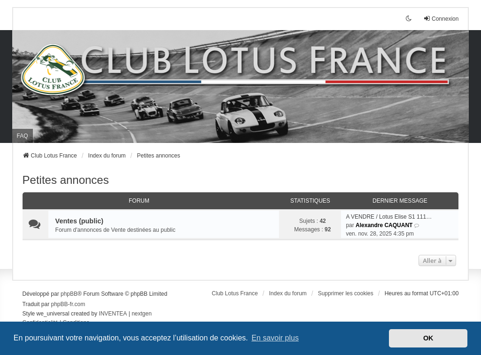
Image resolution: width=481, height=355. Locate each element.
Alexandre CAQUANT (384, 225)
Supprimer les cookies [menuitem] (345, 293)
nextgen (142, 313)
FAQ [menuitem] (22, 136)
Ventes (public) (79, 221)
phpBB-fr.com (68, 304)
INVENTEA (113, 313)
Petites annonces (66, 180)
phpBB (69, 294)
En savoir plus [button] (275, 338)
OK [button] (428, 338)
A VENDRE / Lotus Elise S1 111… (389, 216)
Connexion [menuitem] (440, 18)
